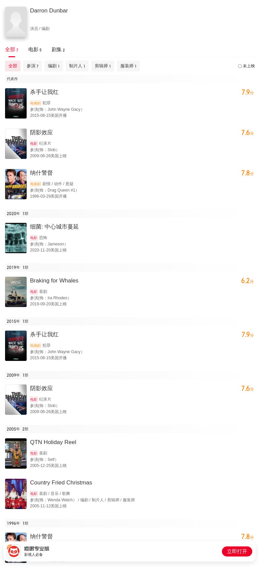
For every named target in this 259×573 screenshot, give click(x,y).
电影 (33, 143)
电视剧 (35, 103)
